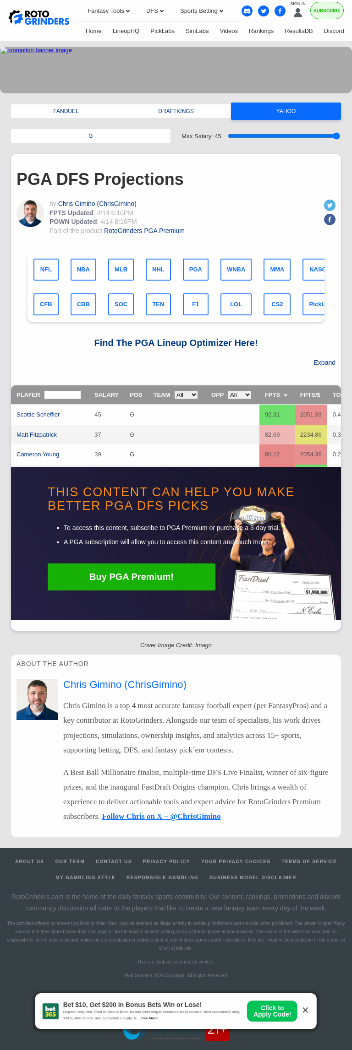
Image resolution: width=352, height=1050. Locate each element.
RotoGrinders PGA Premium (144, 230)
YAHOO (286, 111)
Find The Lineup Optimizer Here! (176, 343)
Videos (229, 30)
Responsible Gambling (162, 877)
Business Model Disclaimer (253, 877)
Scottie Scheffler (38, 414)
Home (94, 30)
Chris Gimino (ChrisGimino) (97, 203)
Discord (334, 30)
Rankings (261, 30)
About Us (29, 861)
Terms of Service (309, 861)
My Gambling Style (85, 877)
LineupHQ (126, 30)
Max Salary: (201, 136)
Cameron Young (37, 454)
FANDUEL (65, 111)
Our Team (70, 861)
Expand (325, 362)
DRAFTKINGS (175, 111)
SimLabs (197, 30)
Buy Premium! (131, 577)
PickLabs (162, 30)
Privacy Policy (166, 861)
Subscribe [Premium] (327, 10)
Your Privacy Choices (236, 861)
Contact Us (114, 861)
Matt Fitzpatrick (36, 434)
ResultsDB (299, 30)
